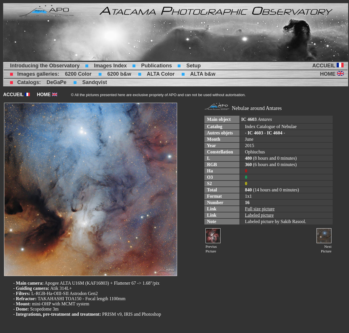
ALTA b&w (203, 74)
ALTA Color (161, 74)
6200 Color (78, 74)
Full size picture (260, 208)
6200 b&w (119, 74)
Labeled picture (259, 215)
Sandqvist (94, 82)
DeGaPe (56, 82)
